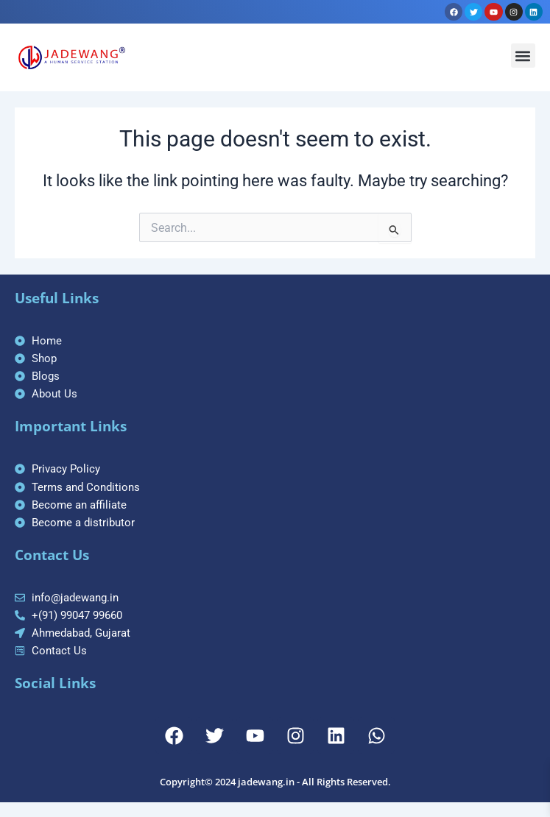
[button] (523, 55)
